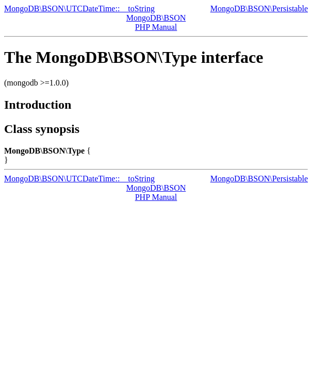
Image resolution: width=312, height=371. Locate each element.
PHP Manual (156, 27)
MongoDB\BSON (156, 17)
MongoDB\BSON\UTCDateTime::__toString (79, 8)
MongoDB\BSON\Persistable (259, 8)
